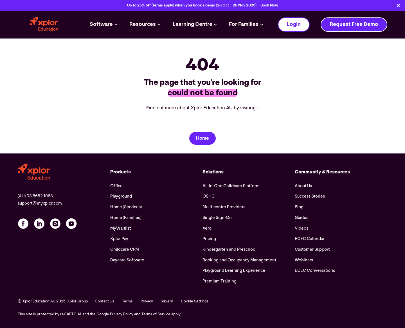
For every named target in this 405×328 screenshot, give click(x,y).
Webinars (304, 260)
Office (116, 186)
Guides (301, 217)
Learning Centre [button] (192, 24)
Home (202, 138)
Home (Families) (125, 217)
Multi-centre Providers (223, 207)
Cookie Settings (195, 301)
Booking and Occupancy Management (239, 260)
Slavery (167, 301)
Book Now (269, 5)
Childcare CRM (124, 249)
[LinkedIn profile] (39, 223)
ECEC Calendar (310, 238)
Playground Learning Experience (233, 270)
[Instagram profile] (55, 223)
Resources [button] (142, 24)
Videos (301, 228)
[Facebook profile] (23, 223)
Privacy (147, 301)
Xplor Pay (119, 238)
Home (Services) (126, 207)
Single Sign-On (217, 217)
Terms (127, 301)
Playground (121, 196)
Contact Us (104, 301)
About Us (303, 186)
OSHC (208, 196)
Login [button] (294, 24)
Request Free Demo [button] (354, 24)
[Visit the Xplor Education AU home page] (64, 172)
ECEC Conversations (315, 270)
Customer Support (312, 249)
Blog (299, 207)
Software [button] (101, 24)
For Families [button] (243, 24)
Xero (207, 228)
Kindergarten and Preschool (229, 249)
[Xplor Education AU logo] (44, 24)
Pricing (209, 238)
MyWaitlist (120, 228)
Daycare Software (127, 260)
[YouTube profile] (71, 223)
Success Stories (310, 196)
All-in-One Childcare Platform (231, 186)
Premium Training (219, 281)
